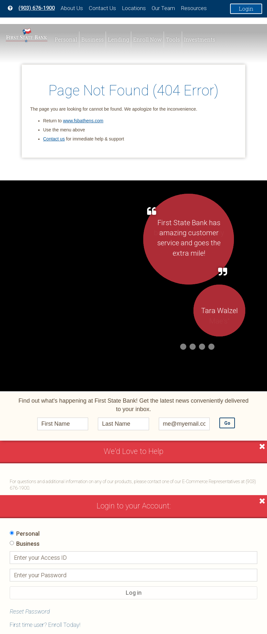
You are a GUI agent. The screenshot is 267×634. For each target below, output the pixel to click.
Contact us (54, 138)
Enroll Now (147, 39)
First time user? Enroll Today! (45, 624)
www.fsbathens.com (83, 120)
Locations (134, 8)
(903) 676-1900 (36, 8)
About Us (72, 8)
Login (246, 8)
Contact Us (102, 8)
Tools (173, 39)
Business (92, 39)
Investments (199, 39)
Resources (194, 8)
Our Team (163, 8)
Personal (66, 39)
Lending (118, 39)
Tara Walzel (219, 311)
